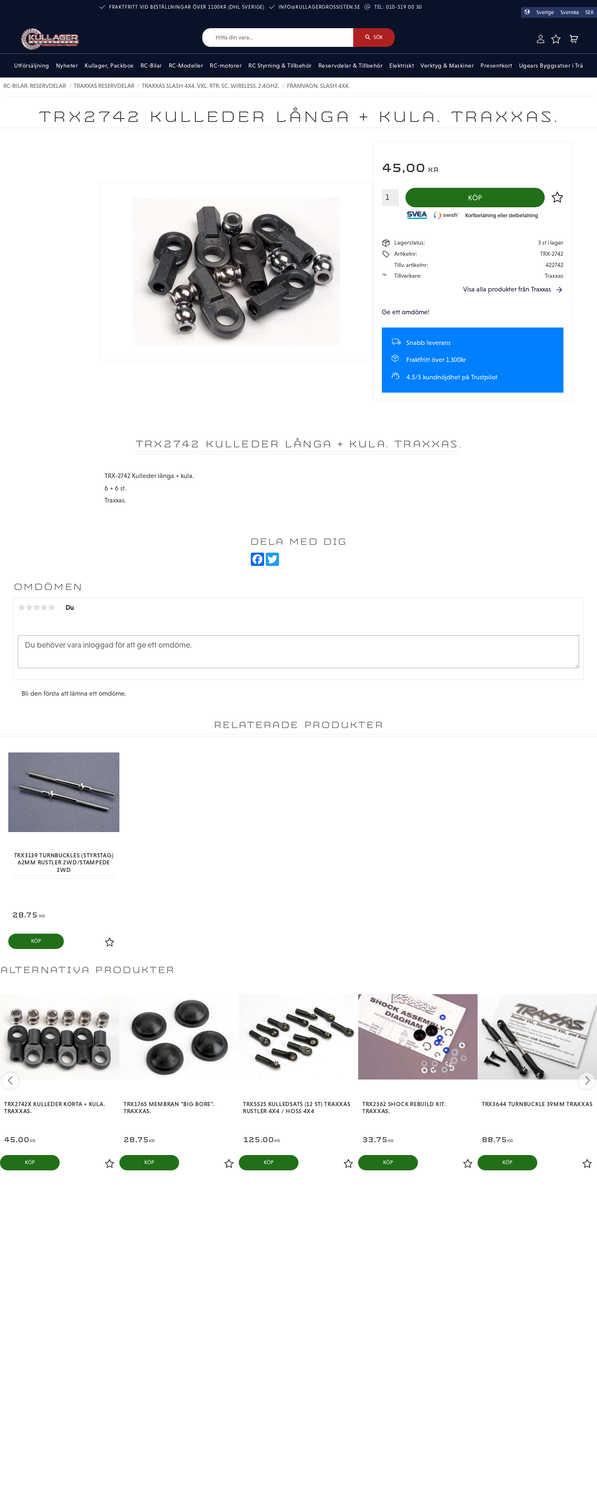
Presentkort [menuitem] (496, 65)
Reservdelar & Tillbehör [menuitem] (350, 65)
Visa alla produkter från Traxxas (507, 289)
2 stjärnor (29, 607)
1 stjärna (21, 607)
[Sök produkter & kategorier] (277, 37)
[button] (556, 39)
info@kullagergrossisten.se (319, 7)
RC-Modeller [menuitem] (186, 65)
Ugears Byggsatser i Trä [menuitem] (551, 65)
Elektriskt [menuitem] (401, 65)
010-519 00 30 (404, 7)
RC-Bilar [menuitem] (151, 65)
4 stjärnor (44, 607)
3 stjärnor (36, 607)
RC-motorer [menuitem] (226, 65)
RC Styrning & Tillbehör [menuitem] (280, 65)
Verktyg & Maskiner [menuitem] (447, 65)
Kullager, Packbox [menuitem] (109, 65)
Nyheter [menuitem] (67, 65)
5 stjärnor (51, 607)
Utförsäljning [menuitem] (31, 65)
